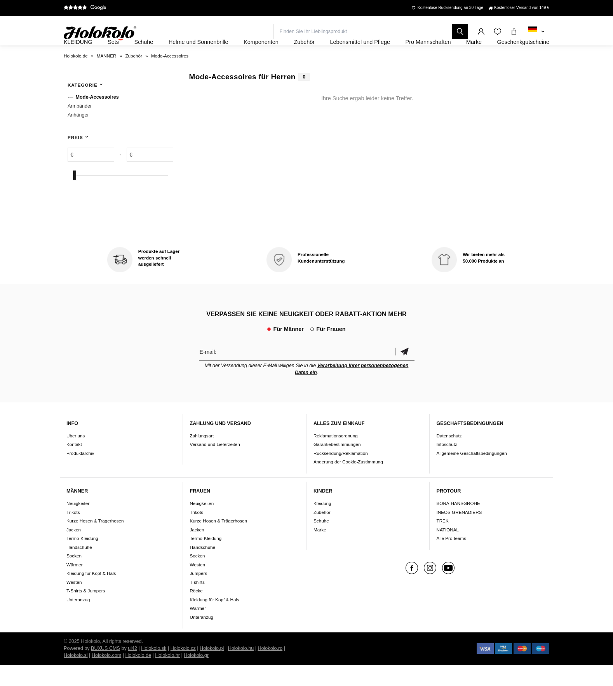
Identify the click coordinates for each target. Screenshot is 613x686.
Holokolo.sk (153, 669)
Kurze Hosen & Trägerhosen (95, 541)
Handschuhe (79, 568)
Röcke (196, 611)
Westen (74, 603)
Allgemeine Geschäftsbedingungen (472, 474)
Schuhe (321, 541)
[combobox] (536, 32)
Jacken (73, 550)
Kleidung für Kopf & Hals (91, 594)
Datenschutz (449, 456)
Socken (74, 576)
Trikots (73, 533)
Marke (319, 550)
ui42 (132, 669)
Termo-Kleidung (82, 559)
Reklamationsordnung (335, 456)
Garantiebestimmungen (337, 465)
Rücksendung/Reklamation (340, 474)
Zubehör (322, 533)
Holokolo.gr (196, 676)
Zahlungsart (202, 456)
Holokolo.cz (183, 669)
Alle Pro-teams (452, 559)
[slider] (74, 197)
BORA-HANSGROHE (458, 524)
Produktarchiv (80, 474)
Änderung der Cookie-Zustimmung (348, 483)
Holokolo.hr (167, 676)
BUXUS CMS (105, 669)
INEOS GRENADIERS (459, 533)
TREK (443, 541)
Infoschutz (447, 465)
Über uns (75, 456)
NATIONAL (448, 550)
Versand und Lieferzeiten (215, 465)
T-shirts (197, 603)
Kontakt (74, 465)
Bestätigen (404, 372)
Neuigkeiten (78, 524)
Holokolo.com (106, 676)
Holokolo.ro (270, 669)
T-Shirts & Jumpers (85, 611)
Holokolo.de (138, 676)
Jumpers (198, 594)
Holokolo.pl (212, 669)
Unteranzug (78, 620)
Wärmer (74, 585)
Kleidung (322, 524)
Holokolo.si (76, 676)
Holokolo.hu (241, 669)
